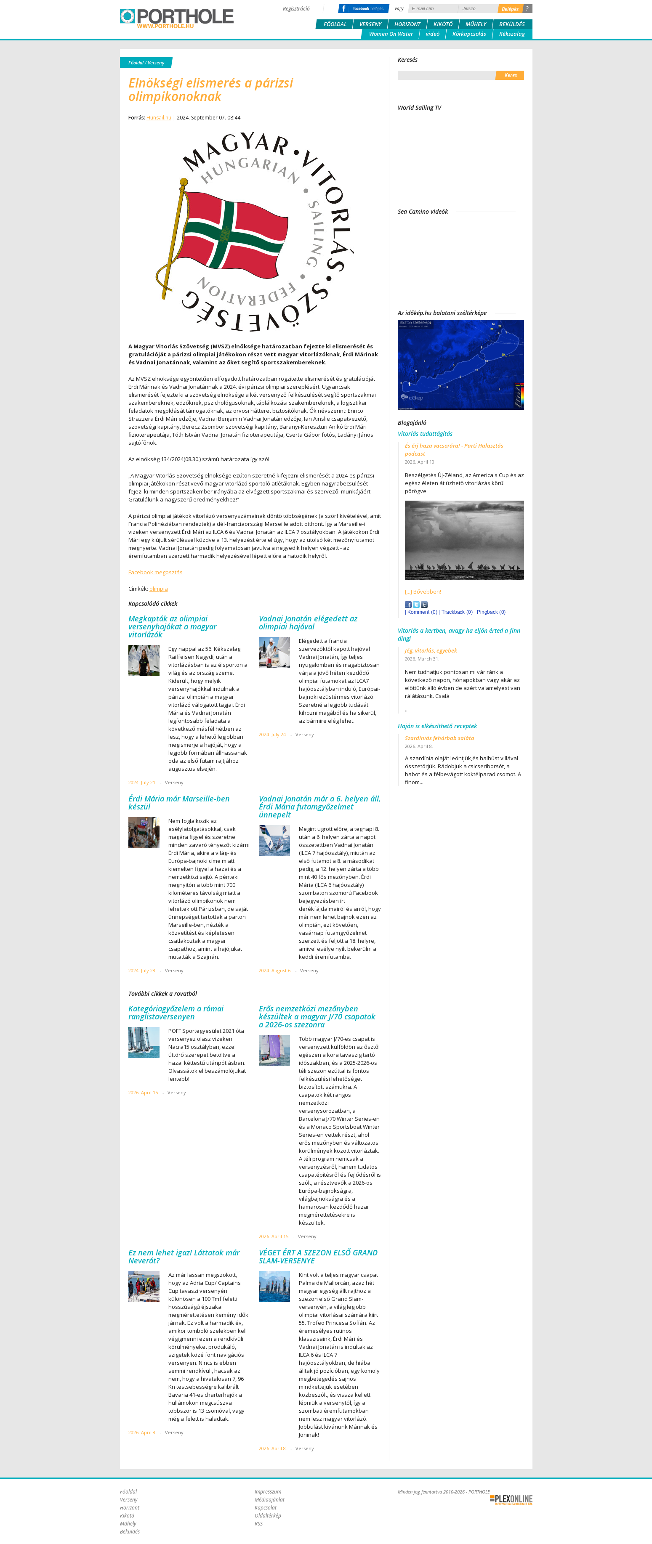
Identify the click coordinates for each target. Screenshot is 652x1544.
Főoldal (335, 24)
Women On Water (391, 33)
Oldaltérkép (268, 1515)
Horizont (407, 24)
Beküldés (512, 24)
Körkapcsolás (469, 33)
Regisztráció (296, 8)
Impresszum (268, 1491)
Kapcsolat (266, 1507)
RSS (259, 1523)
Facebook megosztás (155, 572)
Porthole (177, 18)
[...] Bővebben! (423, 591)
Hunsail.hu (158, 117)
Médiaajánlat (270, 1499)
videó (432, 33)
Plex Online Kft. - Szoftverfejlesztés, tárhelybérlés (511, 1500)
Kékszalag (512, 33)
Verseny (370, 24)
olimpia (158, 588)
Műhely (476, 24)
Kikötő (443, 24)
